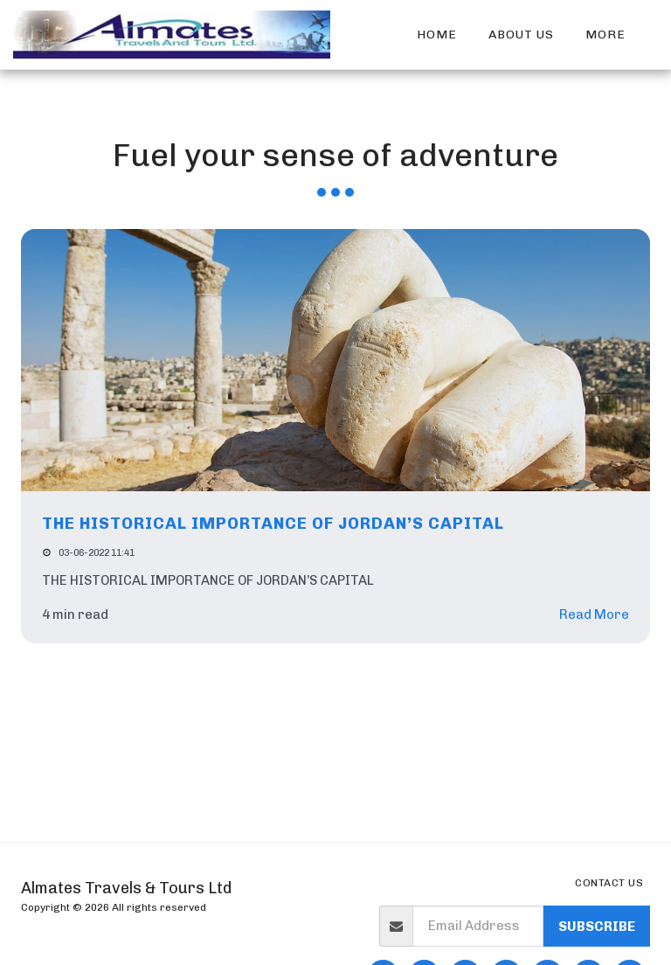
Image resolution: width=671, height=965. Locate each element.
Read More (594, 614)
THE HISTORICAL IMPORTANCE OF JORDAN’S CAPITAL (273, 523)
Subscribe (596, 926)
